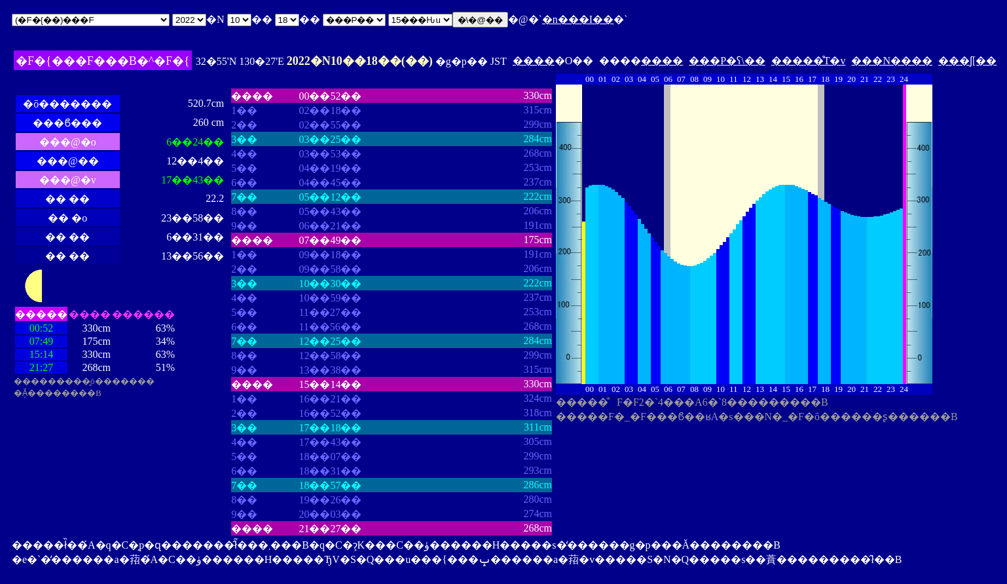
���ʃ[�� (967, 60)
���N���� (891, 60)
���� (534, 60)
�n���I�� (577, 19)
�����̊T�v (808, 60)
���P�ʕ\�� (727, 60)
